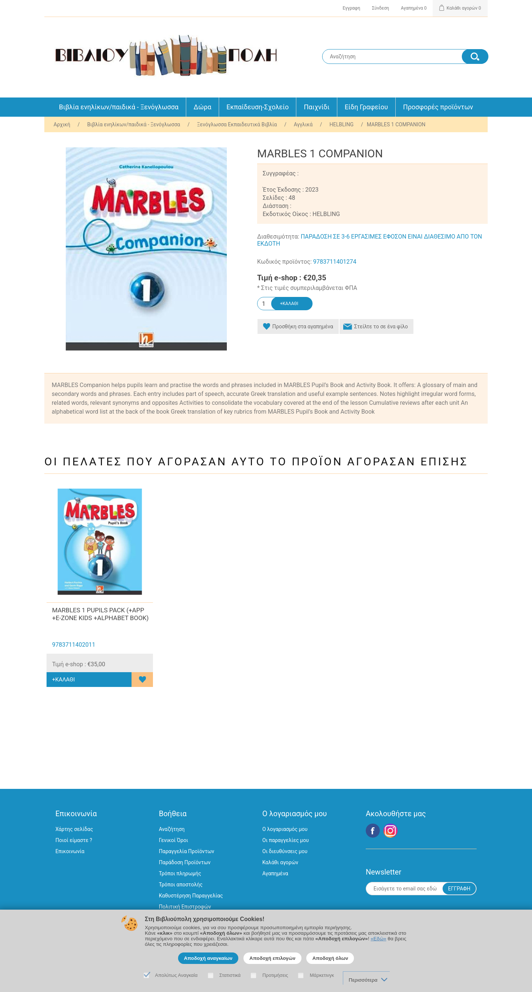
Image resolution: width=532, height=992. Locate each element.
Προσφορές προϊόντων (438, 107)
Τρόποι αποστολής (180, 884)
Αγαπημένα (275, 873)
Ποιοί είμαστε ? (73, 840)
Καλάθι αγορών (280, 862)
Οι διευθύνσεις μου (284, 851)
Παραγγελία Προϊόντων (186, 851)
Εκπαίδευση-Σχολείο (257, 107)
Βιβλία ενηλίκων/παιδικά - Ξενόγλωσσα (119, 107)
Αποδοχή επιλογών (272, 958)
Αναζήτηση (172, 829)
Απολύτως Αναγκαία (176, 975)
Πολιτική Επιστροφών (185, 907)
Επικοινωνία (69, 851)
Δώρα (202, 107)
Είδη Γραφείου (366, 107)
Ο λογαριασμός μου (284, 829)
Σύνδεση (380, 8)
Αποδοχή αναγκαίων (208, 958)
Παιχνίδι (316, 107)
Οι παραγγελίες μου (285, 840)
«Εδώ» (378, 938)
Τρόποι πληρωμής (180, 873)
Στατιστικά (230, 975)
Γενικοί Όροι (173, 840)
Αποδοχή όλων (330, 958)
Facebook (373, 831)
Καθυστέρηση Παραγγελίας (191, 896)
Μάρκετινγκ (322, 975)
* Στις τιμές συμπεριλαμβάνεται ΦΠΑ (307, 287)
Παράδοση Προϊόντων (185, 862)
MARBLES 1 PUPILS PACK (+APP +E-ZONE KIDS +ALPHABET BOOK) (100, 613)
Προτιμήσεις (275, 975)
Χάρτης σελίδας (74, 829)
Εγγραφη (351, 8)
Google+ (390, 831)
